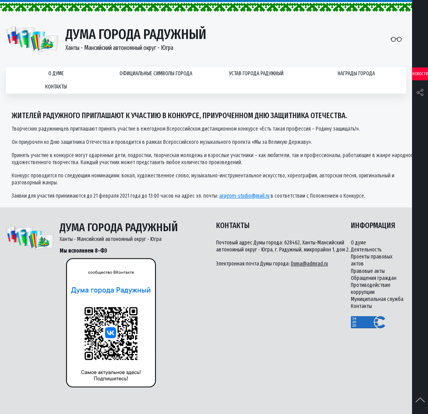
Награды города (356, 73)
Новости (420, 73)
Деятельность (366, 249)
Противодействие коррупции (371, 288)
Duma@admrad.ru (309, 263)
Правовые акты (368, 271)
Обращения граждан (373, 278)
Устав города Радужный (256, 73)
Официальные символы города (156, 73)
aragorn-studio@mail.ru (244, 196)
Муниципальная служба (377, 299)
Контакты (56, 86)
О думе (56, 73)
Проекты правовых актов (372, 260)
